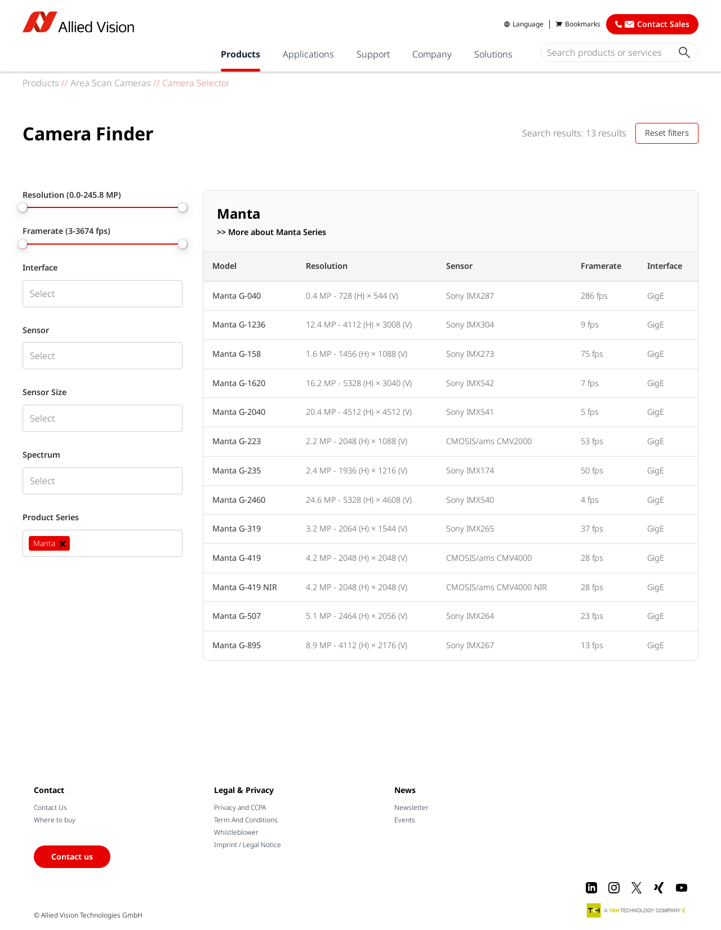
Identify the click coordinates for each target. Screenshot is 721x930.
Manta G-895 (236, 645)
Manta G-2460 (238, 499)
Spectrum (41, 455)
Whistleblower (236, 832)
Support (373, 54)
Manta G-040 (236, 295)
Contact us (72, 856)
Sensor (36, 330)
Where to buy (54, 820)
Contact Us (50, 807)
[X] (636, 887)
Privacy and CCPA (240, 807)
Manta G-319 (236, 528)
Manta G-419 (236, 557)
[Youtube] (681, 887)
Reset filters (667, 132)
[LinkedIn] (591, 887)
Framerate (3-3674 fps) (66, 231)
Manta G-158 (236, 353)
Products (240, 54)
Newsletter (411, 807)
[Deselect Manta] (62, 543)
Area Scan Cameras (110, 83)
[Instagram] (614, 887)
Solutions (493, 54)
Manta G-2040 (238, 411)
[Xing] (659, 887)
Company (432, 54)
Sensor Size (44, 392)
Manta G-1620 (238, 383)
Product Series (51, 517)
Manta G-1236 (238, 324)
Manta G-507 (236, 615)
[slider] (22, 207)
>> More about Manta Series (271, 232)
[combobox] (103, 293)
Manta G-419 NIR (244, 587)
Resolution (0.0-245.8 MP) (72, 195)
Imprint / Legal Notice (247, 844)
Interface (40, 268)
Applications (308, 54)
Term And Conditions (246, 820)
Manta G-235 (236, 470)
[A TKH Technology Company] (636, 910)
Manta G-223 (236, 441)
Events (404, 820)
